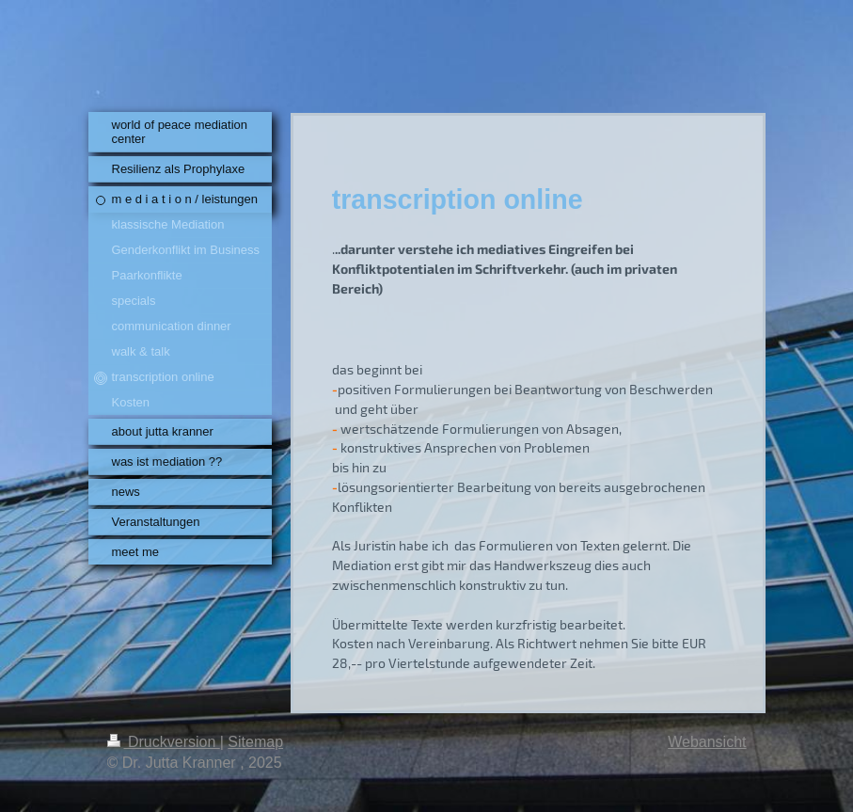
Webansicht (707, 742)
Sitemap (255, 742)
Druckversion (163, 742)
